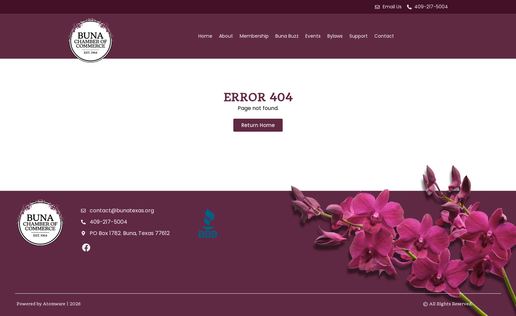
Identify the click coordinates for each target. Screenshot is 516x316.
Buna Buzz (287, 36)
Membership (254, 36)
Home (205, 36)
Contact (384, 36)
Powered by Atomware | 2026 (49, 303)
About (226, 36)
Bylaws (335, 36)
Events (313, 36)
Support (358, 36)
